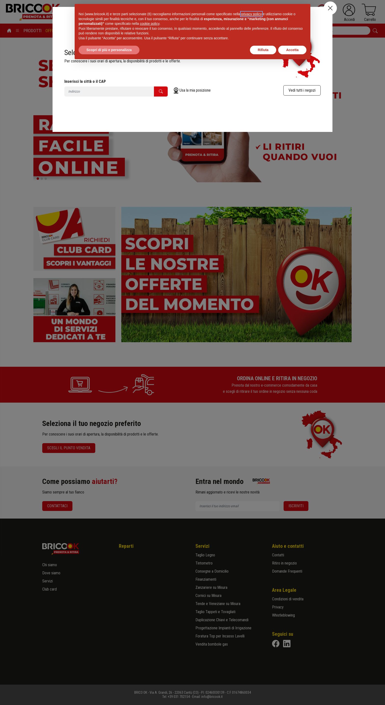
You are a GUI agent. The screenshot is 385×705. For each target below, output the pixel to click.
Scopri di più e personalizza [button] (109, 50)
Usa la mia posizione (195, 90)
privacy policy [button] (251, 14)
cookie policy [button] (149, 24)
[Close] (330, 8)
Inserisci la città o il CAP (85, 81)
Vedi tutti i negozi (302, 90)
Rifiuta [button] (263, 50)
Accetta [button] (292, 50)
